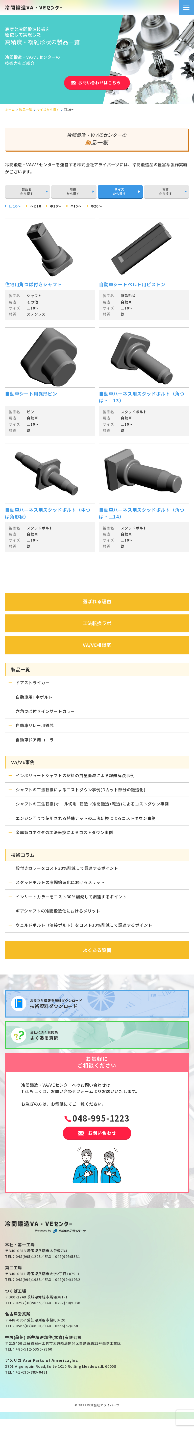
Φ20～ (96, 206)
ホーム (10, 110)
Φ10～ (55, 206)
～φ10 (35, 206)
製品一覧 (25, 110)
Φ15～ (76, 206)
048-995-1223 (101, 1118)
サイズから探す (48, 110)
